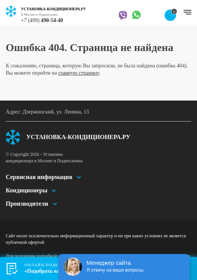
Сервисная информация (39, 177)
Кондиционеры (26, 190)
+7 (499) (42, 20)
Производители (27, 203)
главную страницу (79, 73)
